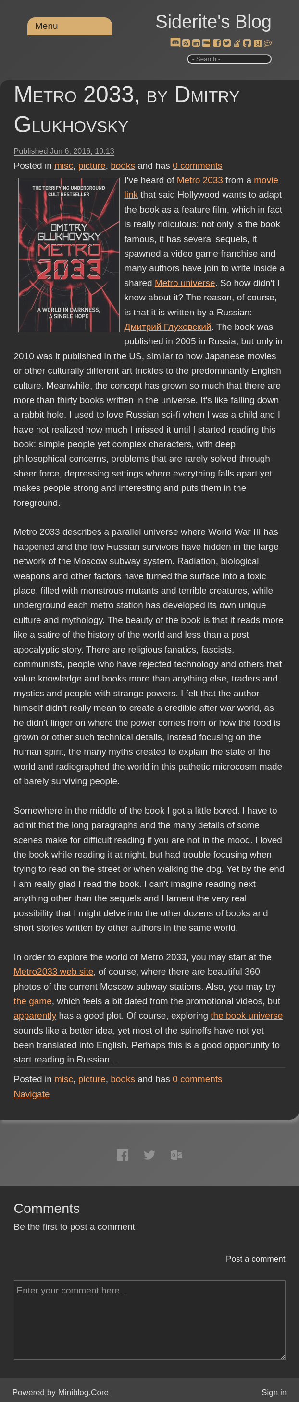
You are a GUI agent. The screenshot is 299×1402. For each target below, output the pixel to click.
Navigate (32, 1094)
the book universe (247, 1015)
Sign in (274, 1392)
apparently (35, 1015)
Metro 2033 (200, 180)
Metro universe (185, 283)
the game (33, 1001)
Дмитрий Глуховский (168, 327)
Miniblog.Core (83, 1392)
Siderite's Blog (213, 22)
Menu (46, 26)
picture (92, 166)
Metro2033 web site (54, 971)
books (123, 166)
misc (63, 166)
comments (198, 166)
